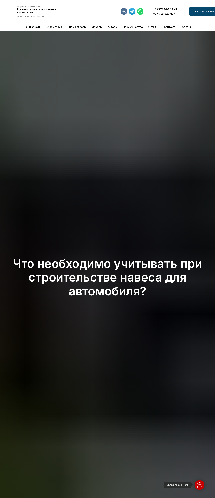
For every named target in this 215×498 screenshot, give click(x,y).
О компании (54, 27)
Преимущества (133, 27)
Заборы (97, 27)
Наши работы (32, 27)
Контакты (170, 27)
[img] (85, 12)
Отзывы (153, 27)
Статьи (186, 27)
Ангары (112, 27)
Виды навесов (76, 27)
